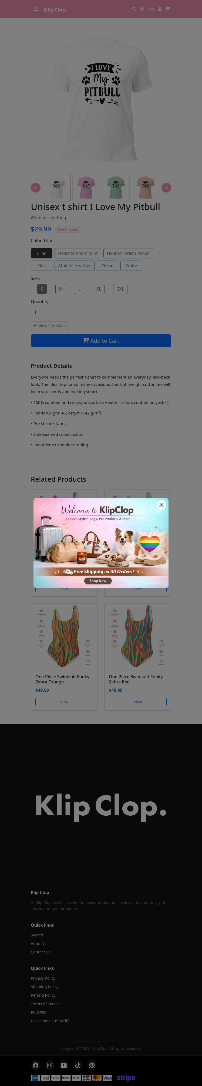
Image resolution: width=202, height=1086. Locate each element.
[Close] (161, 505)
